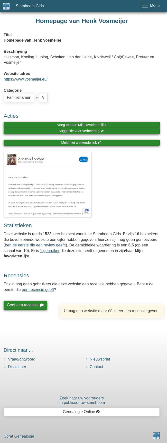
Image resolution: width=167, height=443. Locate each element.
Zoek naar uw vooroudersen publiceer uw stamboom (81, 400)
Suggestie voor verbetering (81, 131)
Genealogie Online (81, 412)
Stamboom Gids (30, 6)
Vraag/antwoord (21, 359)
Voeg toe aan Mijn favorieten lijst (81, 125)
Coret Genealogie (19, 436)
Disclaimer (17, 367)
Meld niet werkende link (81, 143)
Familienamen (19, 97)
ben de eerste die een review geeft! (35, 245)
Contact (96, 367)
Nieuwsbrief (100, 359)
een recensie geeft (38, 290)
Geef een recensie (25, 305)
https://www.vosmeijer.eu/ (26, 79)
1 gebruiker (49, 251)
